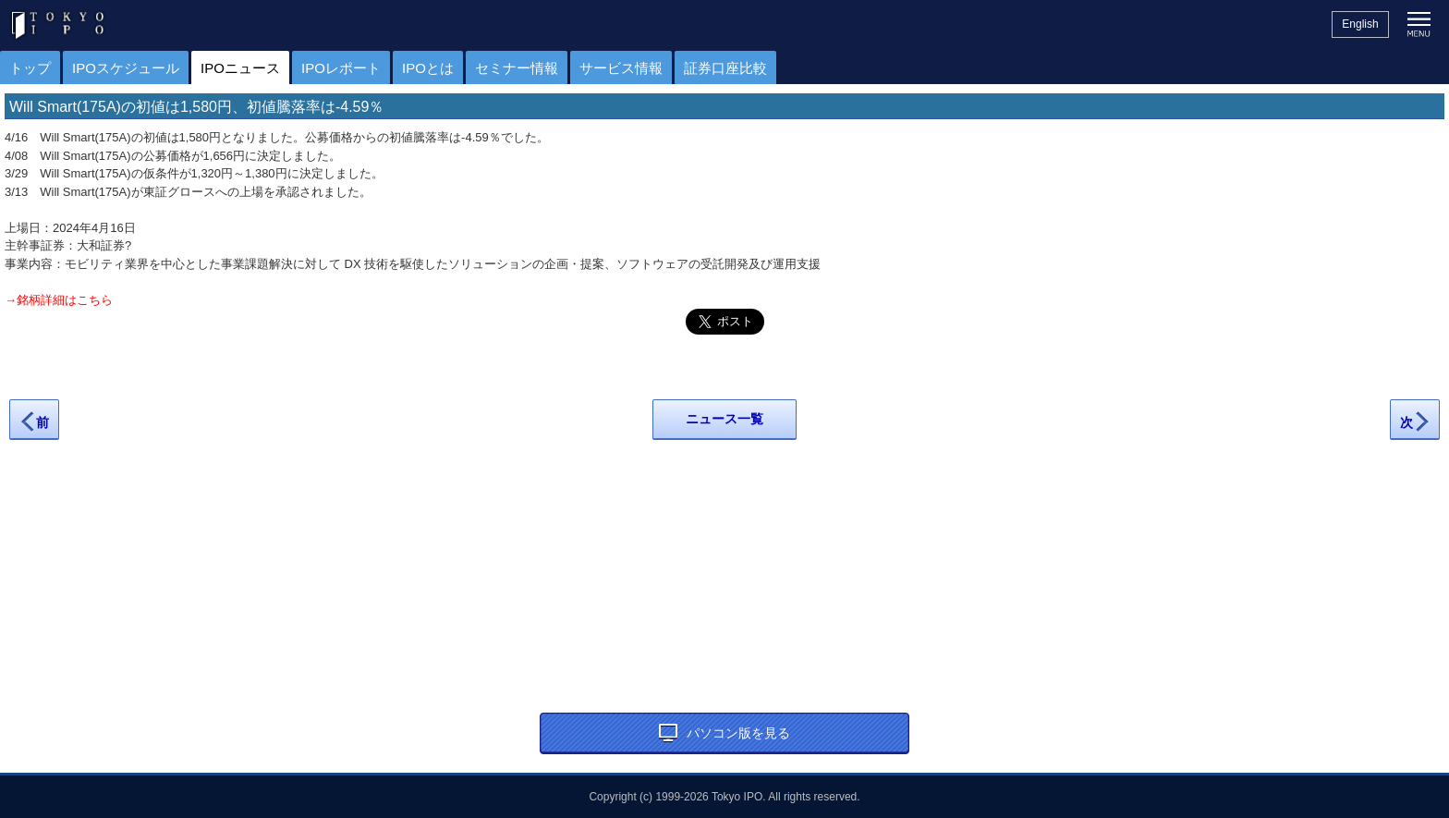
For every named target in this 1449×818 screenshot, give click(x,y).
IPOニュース (240, 68)
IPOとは (428, 68)
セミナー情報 (516, 68)
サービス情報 (621, 68)
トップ (30, 68)
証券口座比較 (725, 68)
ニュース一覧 (724, 418)
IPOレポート (341, 68)
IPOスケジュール (125, 68)
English (1360, 24)
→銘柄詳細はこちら (59, 300)
